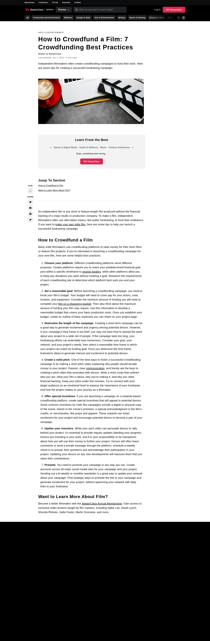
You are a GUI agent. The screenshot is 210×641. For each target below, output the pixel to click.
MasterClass (29, 2)
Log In (157, 9)
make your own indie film (70, 224)
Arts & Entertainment (104, 18)
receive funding (91, 271)
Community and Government (46, 18)
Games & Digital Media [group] (65, 148)
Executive (66, 2)
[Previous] (179, 18)
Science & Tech (156, 18)
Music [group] (104, 148)
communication (95, 368)
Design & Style (83, 18)
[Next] (183, 18)
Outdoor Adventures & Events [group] (124, 148)
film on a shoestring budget (74, 303)
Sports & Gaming (137, 18)
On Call (55, 2)
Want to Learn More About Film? (54, 190)
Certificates (43, 2)
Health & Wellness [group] (88, 148)
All (27, 18)
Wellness (68, 18)
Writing (121, 18)
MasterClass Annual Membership (102, 503)
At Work (77, 2)
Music (171, 18)
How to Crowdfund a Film (50, 185)
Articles (49, 9)
